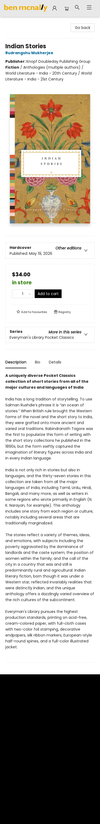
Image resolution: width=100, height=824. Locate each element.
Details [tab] (55, 362)
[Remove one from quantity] (15, 294)
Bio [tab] (37, 362)
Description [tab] (15, 362)
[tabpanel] (50, 518)
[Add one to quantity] (29, 294)
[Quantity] (22, 293)
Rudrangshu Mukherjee (30, 53)
